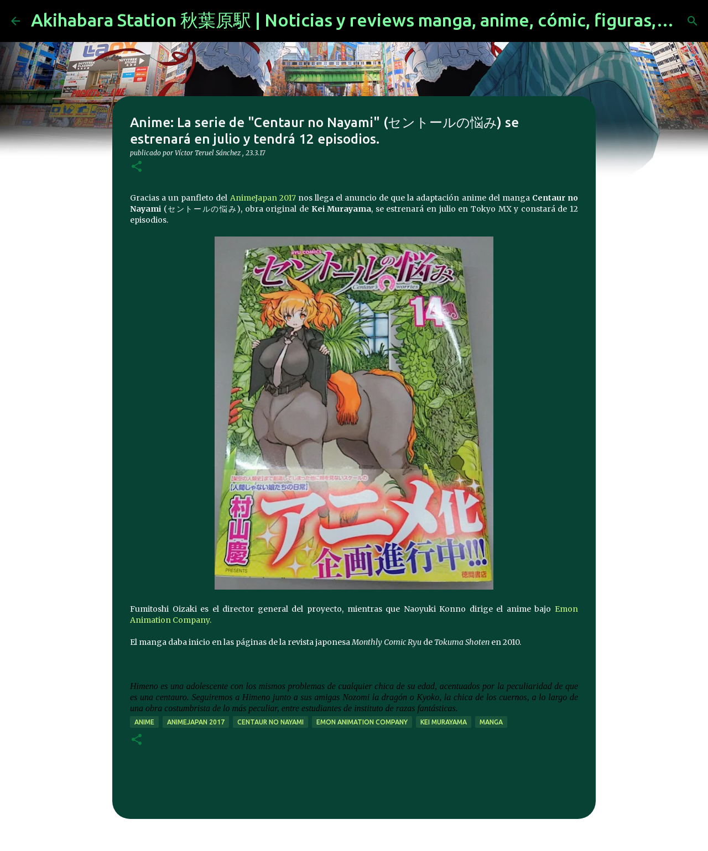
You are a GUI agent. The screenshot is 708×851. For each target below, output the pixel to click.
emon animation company (362, 722)
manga (491, 722)
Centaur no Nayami (270, 722)
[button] (136, 167)
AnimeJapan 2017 (263, 198)
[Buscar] (692, 21)
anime (144, 722)
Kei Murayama (443, 722)
